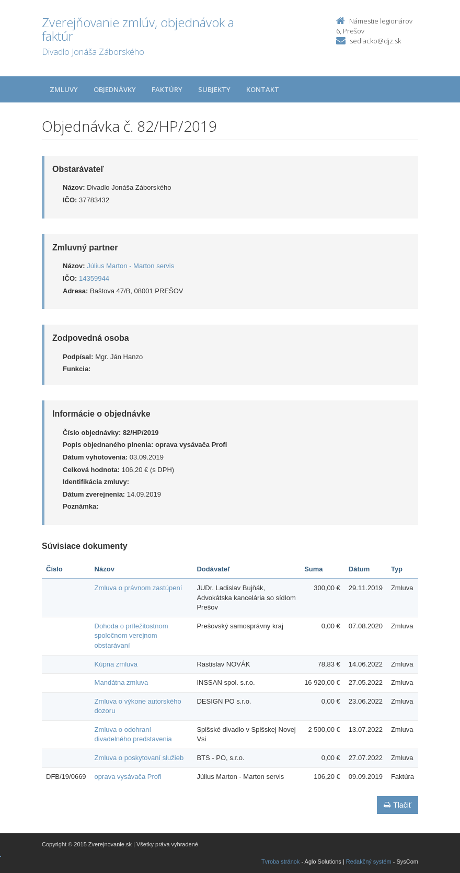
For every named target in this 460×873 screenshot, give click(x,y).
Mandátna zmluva (121, 682)
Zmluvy (64, 89)
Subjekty (214, 89)
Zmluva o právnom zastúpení (138, 588)
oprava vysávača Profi (128, 776)
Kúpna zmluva (116, 664)
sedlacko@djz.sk (375, 40)
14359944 (94, 278)
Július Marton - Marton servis (130, 266)
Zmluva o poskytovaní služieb (139, 758)
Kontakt (262, 89)
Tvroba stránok (280, 861)
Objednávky (115, 89)
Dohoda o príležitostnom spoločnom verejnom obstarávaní (131, 635)
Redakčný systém (369, 861)
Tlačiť (397, 805)
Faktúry (167, 89)
